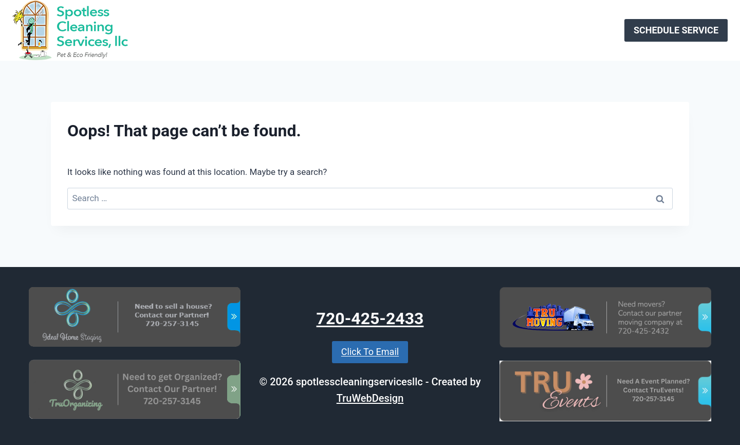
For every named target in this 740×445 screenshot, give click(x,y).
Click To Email (370, 351)
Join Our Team (449, 30)
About (399, 30)
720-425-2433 (370, 318)
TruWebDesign (370, 398)
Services (360, 30)
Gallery (547, 30)
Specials (505, 30)
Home (320, 30)
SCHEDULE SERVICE (676, 30)
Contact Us (592, 30)
